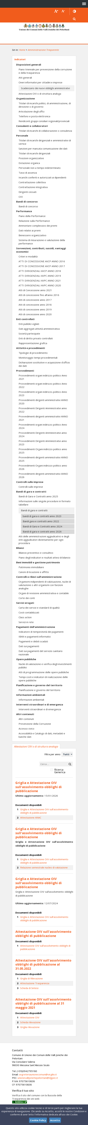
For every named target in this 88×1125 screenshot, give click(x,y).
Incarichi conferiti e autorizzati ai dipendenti (42, 177)
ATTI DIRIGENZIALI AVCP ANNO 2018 (40, 270)
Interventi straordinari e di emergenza (39, 704)
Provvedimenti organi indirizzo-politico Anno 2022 (43, 385)
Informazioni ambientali (30, 694)
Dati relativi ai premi (30, 230)
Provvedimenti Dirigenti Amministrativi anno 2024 (43, 434)
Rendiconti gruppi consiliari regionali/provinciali (44, 121)
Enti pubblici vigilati (29, 323)
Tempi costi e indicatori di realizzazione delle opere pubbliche (43, 678)
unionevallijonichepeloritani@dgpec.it (38, 1077)
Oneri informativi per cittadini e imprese (40, 82)
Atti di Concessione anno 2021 (35, 290)
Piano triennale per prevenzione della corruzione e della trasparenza (45, 71)
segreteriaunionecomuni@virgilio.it (38, 1074)
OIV (21, 196)
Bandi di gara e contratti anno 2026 (42, 531)
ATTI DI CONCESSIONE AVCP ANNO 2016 (42, 261)
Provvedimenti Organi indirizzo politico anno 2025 (43, 451)
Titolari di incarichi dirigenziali (34, 153)
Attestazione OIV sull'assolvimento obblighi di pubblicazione (45, 947)
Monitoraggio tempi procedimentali (38, 357)
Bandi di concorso (27, 201)
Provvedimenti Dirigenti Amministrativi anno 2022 (43, 410)
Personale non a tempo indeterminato (40, 167)
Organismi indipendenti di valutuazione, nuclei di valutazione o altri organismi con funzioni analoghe (45, 585)
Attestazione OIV (29, 1017)
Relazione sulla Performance (34, 220)
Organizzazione (25, 98)
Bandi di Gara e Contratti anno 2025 (38, 496)
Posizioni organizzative (31, 158)
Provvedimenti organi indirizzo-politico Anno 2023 (43, 393)
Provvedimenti (25, 370)
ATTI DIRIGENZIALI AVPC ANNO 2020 (40, 285)
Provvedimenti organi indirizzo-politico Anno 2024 (43, 426)
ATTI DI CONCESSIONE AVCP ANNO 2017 (42, 266)
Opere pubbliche (26, 659)
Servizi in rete (26, 622)
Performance (24, 211)
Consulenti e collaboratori (32, 125)
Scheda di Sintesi (29, 988)
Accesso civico (26, 728)
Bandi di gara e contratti (31, 491)
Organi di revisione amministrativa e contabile (44, 593)
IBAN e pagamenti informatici (35, 636)
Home (22, 49)
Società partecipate (29, 333)
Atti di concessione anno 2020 (35, 314)
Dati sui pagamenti (29, 646)
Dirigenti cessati (27, 191)
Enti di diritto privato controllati (36, 338)
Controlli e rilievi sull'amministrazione (39, 576)
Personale (22, 135)
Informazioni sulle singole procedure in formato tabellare (45, 503)
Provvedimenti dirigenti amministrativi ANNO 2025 (43, 459)
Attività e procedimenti (30, 348)
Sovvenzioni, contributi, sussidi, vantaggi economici (41, 250)
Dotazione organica (29, 163)
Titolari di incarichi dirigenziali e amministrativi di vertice (45, 142)
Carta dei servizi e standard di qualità (39, 607)
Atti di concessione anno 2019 (35, 309)
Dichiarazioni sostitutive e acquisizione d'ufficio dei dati (44, 364)
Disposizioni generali (28, 64)
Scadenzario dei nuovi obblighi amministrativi (45, 88)
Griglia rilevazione (30, 1027)
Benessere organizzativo (32, 235)
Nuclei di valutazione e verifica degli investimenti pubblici (45, 665)
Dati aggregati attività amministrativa (39, 328)
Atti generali (25, 77)
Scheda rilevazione (30, 1022)
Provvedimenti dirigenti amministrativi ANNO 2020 (43, 401)
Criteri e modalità (28, 256)
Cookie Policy (38, 1120)
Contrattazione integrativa (33, 187)
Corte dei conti (27, 598)
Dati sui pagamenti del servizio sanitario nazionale (41, 652)
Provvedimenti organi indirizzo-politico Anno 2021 (43, 377)
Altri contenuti (25, 714)
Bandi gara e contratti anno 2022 (41, 521)
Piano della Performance (32, 216)
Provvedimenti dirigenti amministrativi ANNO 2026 (43, 475)
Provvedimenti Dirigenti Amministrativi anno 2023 (43, 442)
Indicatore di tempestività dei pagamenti (41, 631)
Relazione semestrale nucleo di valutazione (44, 867)
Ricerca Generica (59, 770)
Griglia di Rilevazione (31, 978)
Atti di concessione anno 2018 (35, 304)
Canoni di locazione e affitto (34, 572)
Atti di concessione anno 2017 (35, 299)
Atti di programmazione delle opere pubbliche (44, 672)
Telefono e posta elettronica (34, 116)
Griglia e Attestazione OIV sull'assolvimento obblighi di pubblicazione (44, 811)
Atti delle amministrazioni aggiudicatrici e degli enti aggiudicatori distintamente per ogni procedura (44, 540)
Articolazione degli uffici (31, 111)
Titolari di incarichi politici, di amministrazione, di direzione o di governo (45, 105)
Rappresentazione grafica (33, 343)
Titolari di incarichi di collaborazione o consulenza (45, 130)
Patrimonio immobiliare (31, 567)
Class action (25, 617)
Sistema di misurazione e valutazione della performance (42, 241)
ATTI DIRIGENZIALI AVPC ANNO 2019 (40, 275)
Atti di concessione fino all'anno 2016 (39, 295)
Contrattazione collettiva (32, 182)
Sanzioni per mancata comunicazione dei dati (43, 148)
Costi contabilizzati (29, 612)
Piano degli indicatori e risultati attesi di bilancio (44, 557)
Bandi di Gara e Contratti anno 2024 (42, 526)
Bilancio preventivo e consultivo (36, 552)
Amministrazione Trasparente (43, 49)
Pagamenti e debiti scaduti (33, 641)
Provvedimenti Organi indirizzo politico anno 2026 (43, 467)
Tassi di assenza (28, 172)
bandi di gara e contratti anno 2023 (42, 516)
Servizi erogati (25, 602)
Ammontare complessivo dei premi (38, 225)
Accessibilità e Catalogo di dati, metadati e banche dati (42, 735)
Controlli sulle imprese (29, 481)
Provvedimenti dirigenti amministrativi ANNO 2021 (43, 418)
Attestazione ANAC (30, 817)
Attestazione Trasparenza (34, 983)
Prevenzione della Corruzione (35, 723)
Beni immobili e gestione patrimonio (38, 562)
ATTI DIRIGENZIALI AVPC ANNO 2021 (40, 280)
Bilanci (20, 547)
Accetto (55, 1120)
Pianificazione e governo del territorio (39, 685)
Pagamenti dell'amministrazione (35, 626)
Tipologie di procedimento (33, 352)
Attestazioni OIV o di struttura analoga (40, 93)
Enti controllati (25, 319)
